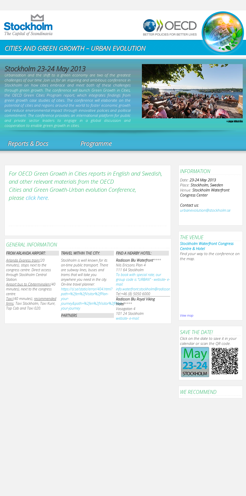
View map (186, 315)
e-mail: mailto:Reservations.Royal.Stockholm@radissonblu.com (157, 320)
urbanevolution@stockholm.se (205, 210)
